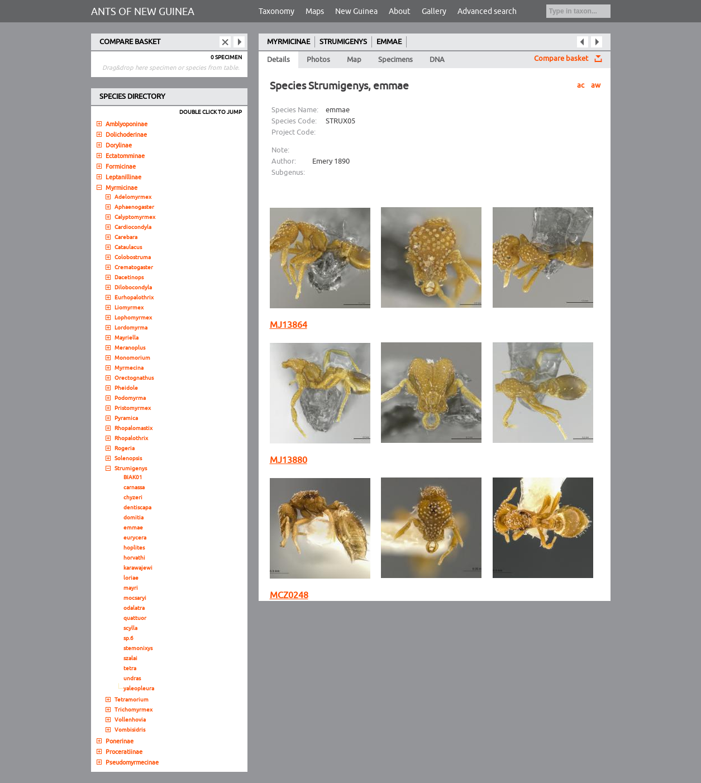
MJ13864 (288, 325)
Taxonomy (276, 11)
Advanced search (487, 11)
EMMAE (389, 41)
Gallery (434, 11)
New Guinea (356, 11)
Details (278, 59)
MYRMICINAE (288, 41)
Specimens (395, 59)
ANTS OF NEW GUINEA (142, 12)
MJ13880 (288, 460)
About (400, 11)
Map (354, 59)
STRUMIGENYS (343, 41)
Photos (318, 59)
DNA (437, 59)
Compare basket (561, 58)
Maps (315, 11)
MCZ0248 (289, 595)
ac (580, 85)
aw (595, 85)
